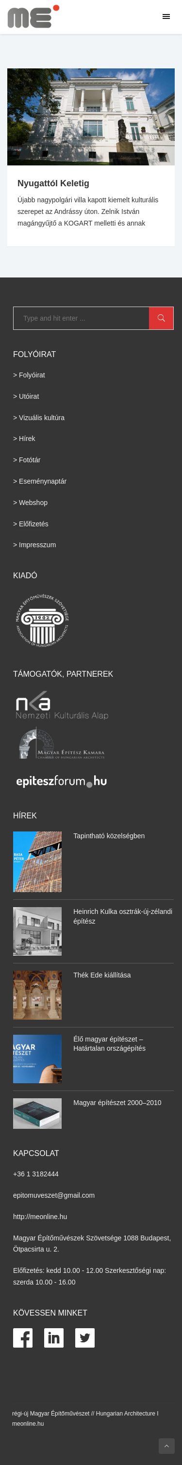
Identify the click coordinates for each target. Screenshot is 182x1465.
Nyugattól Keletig (53, 183)
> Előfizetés (31, 524)
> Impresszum (34, 545)
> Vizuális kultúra (39, 418)
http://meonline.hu (40, 1217)
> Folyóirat (29, 375)
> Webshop (30, 502)
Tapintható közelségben (109, 836)
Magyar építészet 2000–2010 (117, 1103)
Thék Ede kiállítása (102, 975)
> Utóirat (26, 396)
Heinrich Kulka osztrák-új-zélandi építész (122, 916)
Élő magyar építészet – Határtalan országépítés (109, 1044)
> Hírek (24, 438)
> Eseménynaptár (39, 481)
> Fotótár (26, 460)
